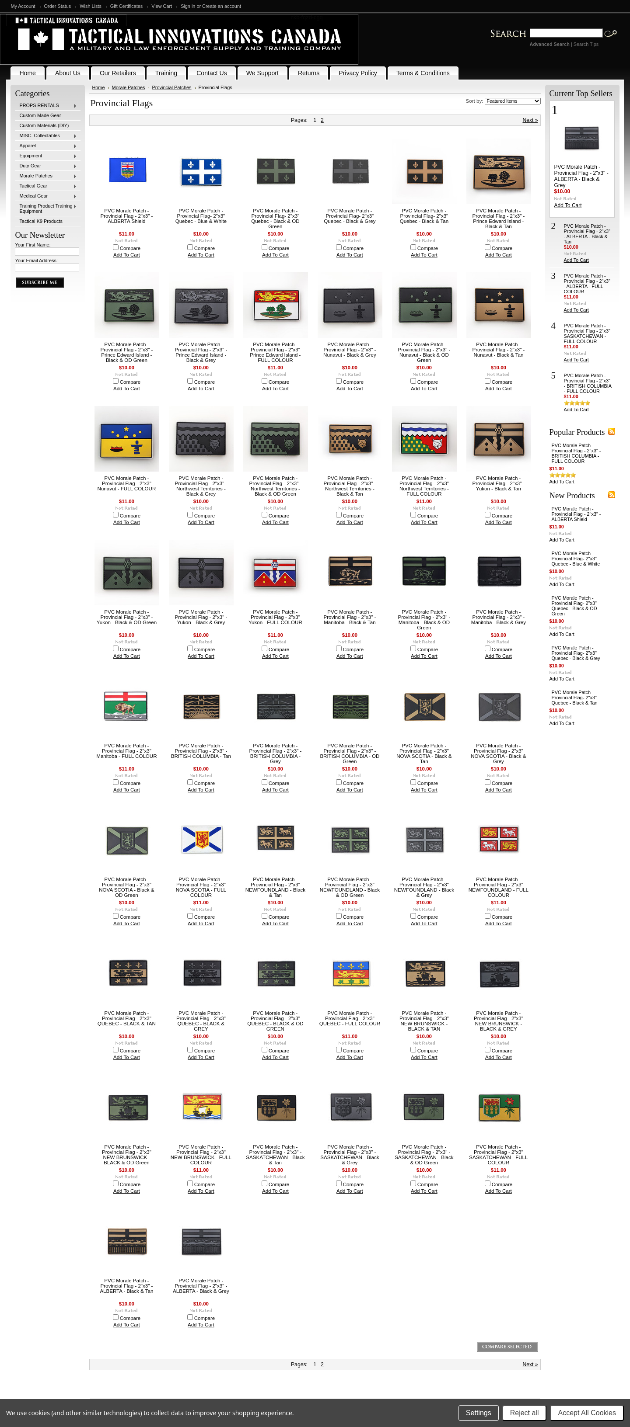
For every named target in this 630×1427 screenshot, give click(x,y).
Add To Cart (126, 254)
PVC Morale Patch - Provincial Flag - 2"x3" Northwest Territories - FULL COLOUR (424, 486)
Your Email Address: (36, 260)
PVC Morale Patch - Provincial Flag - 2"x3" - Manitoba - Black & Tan (349, 617)
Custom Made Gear (40, 115)
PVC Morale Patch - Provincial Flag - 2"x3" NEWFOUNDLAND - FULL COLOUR (498, 887)
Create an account (221, 6)
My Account (22, 6)
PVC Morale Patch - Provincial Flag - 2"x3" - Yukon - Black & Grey (201, 617)
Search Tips (586, 44)
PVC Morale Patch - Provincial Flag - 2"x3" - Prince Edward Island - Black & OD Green (126, 352)
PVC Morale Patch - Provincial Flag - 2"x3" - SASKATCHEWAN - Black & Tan (275, 1154)
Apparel (46, 146)
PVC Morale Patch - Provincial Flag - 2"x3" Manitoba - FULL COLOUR (126, 751)
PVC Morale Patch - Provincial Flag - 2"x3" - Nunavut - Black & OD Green (424, 352)
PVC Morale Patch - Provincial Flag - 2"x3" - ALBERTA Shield (126, 216)
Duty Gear (46, 166)
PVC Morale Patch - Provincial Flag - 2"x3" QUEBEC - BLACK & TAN (127, 1018)
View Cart (161, 6)
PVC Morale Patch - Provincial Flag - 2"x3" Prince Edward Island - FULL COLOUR (275, 352)
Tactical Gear (46, 186)
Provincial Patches (172, 87)
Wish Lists (91, 6)
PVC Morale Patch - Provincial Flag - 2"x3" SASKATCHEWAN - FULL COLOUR (498, 1154)
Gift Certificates (126, 6)
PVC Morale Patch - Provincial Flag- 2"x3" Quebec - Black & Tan (424, 216)
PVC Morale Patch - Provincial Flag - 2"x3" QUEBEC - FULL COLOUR (349, 1018)
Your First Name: (32, 244)
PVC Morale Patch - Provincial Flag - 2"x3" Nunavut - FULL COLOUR (127, 483)
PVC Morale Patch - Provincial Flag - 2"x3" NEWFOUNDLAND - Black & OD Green (350, 887)
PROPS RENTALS (46, 106)
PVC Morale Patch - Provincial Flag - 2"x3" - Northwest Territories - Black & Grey (201, 486)
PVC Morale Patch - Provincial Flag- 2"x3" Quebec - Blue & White (201, 216)
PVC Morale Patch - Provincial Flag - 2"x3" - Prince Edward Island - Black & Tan (498, 218)
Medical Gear (46, 196)
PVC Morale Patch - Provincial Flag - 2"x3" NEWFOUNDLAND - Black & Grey (424, 887)
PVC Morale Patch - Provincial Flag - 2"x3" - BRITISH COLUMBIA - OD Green (349, 753)
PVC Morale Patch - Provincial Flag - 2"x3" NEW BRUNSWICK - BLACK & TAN (424, 1020)
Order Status (57, 6)
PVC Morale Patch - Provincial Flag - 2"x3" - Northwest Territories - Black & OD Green (275, 486)
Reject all (524, 1413)
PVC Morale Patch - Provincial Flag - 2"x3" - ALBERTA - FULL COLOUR (587, 283)
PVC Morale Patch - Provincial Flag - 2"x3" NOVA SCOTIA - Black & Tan (424, 753)
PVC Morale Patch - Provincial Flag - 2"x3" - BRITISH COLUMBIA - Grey (275, 753)
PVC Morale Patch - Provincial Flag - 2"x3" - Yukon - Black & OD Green (127, 617)
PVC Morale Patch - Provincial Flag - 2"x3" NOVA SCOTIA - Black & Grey (498, 753)
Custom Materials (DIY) (44, 125)
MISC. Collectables (46, 136)
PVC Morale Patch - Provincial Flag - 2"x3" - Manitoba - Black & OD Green (424, 619)
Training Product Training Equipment (46, 208)
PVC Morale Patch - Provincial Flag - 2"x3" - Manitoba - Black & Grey (498, 617)
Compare (130, 248)
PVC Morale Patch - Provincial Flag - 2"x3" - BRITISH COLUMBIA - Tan (201, 751)
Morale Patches (46, 176)
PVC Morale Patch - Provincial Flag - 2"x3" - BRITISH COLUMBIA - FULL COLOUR (588, 383)
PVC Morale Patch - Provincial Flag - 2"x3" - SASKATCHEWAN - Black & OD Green (424, 1154)
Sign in (188, 6)
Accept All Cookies (587, 1413)
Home (98, 87)
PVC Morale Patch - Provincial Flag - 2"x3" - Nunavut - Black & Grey (349, 350)
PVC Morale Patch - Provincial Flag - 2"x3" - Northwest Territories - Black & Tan (349, 486)
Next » (530, 120)
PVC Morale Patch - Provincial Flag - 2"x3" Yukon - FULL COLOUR (275, 617)
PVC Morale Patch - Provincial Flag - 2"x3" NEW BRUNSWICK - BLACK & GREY (498, 1020)
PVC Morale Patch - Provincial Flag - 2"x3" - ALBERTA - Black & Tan (126, 1286)
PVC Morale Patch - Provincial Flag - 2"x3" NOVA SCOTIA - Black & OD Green (126, 887)
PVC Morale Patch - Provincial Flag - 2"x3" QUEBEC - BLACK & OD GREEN (275, 1020)
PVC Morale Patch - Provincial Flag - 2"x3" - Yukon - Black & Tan (498, 483)
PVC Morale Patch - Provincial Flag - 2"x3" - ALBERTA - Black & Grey (201, 1286)
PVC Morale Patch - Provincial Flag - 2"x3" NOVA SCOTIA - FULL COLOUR (201, 887)
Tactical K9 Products (41, 221)
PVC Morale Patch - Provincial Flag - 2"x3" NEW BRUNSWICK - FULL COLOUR (201, 1154)
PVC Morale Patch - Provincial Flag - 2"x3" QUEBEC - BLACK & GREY (201, 1020)
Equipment (46, 156)
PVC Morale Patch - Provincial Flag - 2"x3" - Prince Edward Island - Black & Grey (201, 352)
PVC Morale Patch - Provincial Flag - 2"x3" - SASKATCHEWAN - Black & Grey (349, 1154)
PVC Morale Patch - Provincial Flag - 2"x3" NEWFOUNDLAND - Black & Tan (275, 887)
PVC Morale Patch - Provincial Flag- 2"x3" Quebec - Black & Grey (349, 216)
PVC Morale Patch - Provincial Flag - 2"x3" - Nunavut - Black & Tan (498, 350)
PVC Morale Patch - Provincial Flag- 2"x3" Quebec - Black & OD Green (275, 218)
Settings (478, 1413)
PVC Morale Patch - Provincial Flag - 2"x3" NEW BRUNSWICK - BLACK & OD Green (126, 1154)
